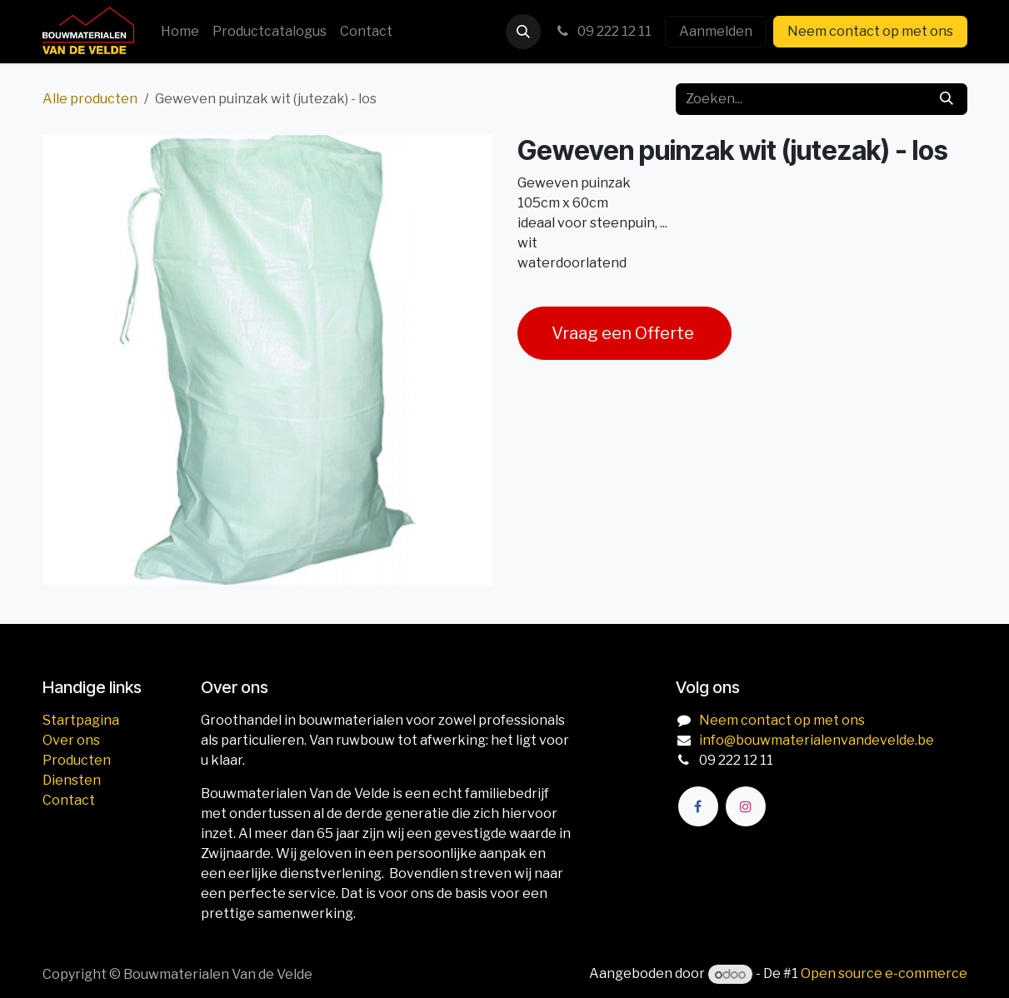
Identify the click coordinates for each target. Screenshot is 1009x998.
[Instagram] (746, 806)
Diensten (71, 780)
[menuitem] (180, 31)
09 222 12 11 (603, 31)
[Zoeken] (946, 99)
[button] (523, 31)
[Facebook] (698, 806)
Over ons (71, 740)
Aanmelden (715, 31)
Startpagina (80, 720)
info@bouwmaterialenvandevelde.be (816, 740)
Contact (68, 800)
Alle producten (89, 99)
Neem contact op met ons (870, 31)
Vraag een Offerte (624, 333)
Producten (76, 760)
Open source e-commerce (884, 974)
